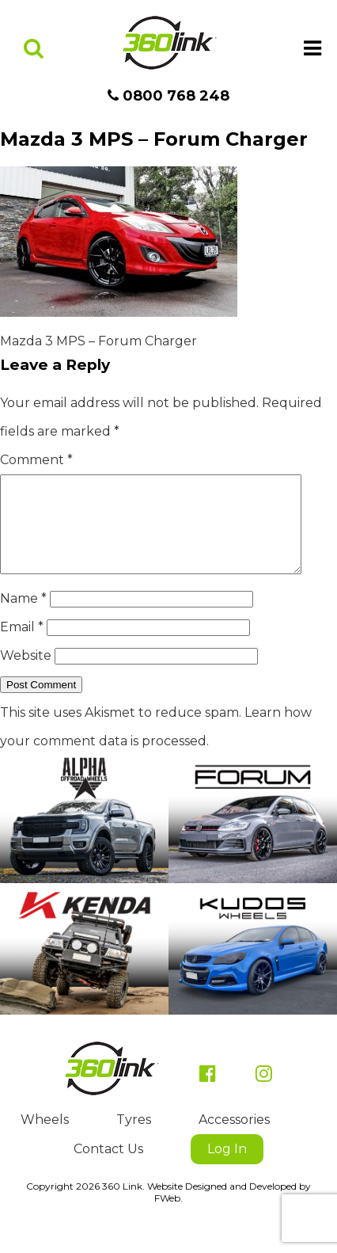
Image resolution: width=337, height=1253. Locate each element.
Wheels (45, 1138)
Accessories (234, 1138)
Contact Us (108, 1167)
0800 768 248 (168, 96)
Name (23, 617)
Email (22, 645)
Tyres (133, 1138)
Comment (36, 459)
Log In (227, 1167)
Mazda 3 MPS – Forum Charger (98, 340)
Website (25, 674)
